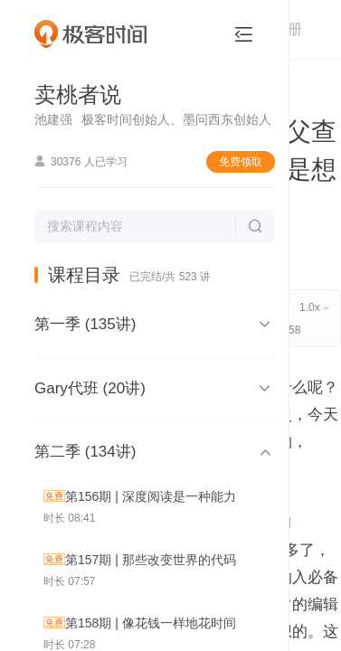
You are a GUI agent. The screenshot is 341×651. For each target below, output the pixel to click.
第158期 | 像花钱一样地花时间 (150, 623)
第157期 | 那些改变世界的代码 (150, 559)
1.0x (313, 307)
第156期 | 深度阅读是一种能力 (150, 496)
